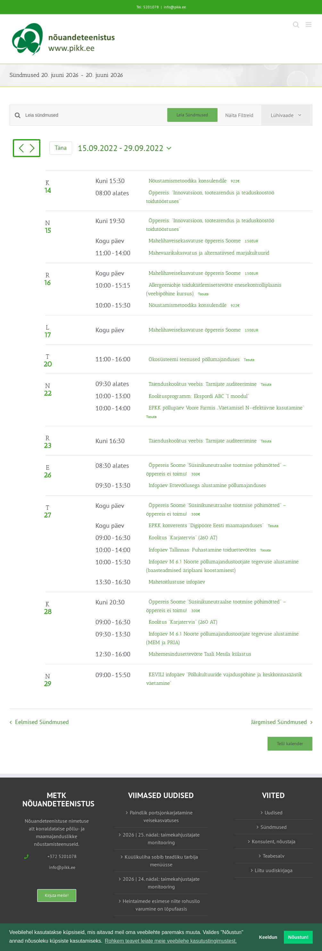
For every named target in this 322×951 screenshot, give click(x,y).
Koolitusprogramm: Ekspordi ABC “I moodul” (199, 396)
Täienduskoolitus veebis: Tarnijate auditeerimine (203, 384)
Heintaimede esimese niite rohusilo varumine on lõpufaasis (161, 905)
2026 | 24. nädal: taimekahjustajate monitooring (161, 883)
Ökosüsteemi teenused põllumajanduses (195, 359)
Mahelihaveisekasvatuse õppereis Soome (195, 241)
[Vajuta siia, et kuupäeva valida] (126, 148)
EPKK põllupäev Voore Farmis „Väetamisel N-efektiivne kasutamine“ (226, 408)
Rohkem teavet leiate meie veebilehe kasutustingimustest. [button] (171, 941)
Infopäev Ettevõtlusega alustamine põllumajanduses (207, 485)
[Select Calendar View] (286, 115)
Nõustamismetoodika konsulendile (188, 181)
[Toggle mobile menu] (309, 24)
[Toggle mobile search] (296, 24)
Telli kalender (290, 743)
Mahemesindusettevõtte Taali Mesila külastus (200, 654)
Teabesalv (274, 856)
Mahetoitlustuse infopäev (177, 582)
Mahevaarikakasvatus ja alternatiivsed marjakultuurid (209, 253)
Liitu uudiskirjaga (274, 870)
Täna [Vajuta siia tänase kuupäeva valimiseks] (61, 147)
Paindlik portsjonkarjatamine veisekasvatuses (161, 816)
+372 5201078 (62, 856)
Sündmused (273, 827)
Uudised (274, 812)
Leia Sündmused (192, 115)
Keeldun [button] (268, 937)
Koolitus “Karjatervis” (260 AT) (183, 537)
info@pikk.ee (175, 6)
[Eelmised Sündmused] (21, 149)
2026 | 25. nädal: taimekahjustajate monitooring (161, 838)
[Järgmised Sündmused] (32, 149)
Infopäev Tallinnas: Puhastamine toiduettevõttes (203, 550)
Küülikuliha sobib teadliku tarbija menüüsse (161, 861)
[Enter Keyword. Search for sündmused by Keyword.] (96, 115)
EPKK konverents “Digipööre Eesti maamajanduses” (207, 525)
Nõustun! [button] (298, 937)
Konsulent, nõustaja (273, 841)
